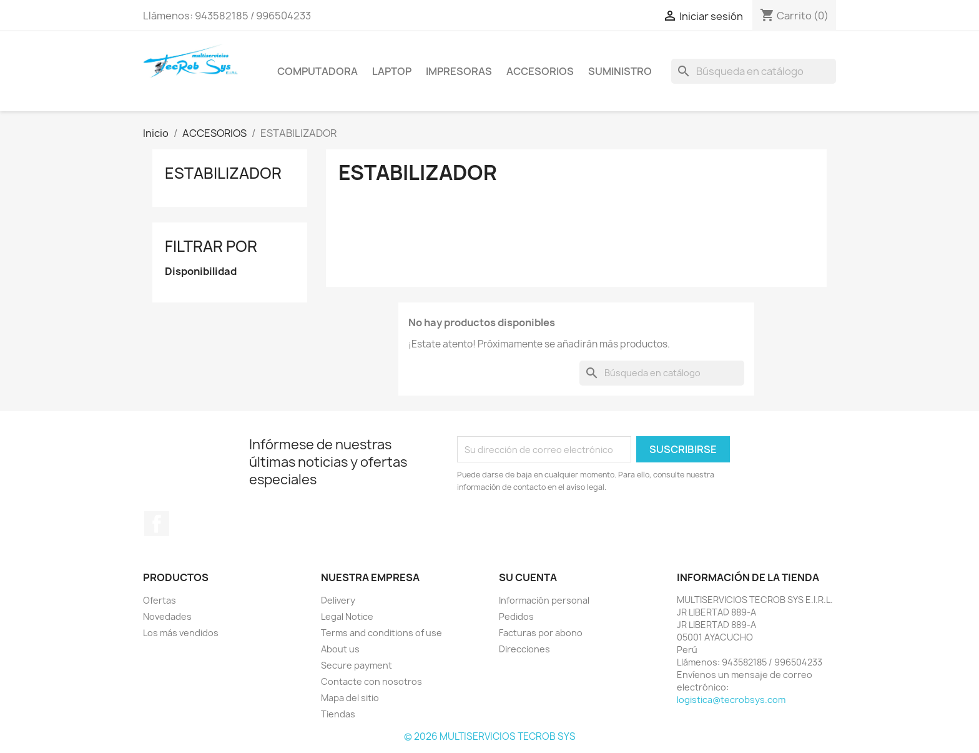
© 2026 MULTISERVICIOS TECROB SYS (490, 736)
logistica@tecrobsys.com (731, 700)
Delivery (338, 600)
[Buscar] (753, 71)
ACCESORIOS (540, 71)
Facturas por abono (541, 633)
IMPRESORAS (459, 71)
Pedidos (516, 616)
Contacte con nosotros (371, 681)
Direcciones (524, 649)
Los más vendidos (181, 633)
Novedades (167, 616)
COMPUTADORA (317, 71)
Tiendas (338, 714)
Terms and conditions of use (381, 633)
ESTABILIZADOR (223, 173)
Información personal (544, 600)
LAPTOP (391, 71)
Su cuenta (528, 577)
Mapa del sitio (350, 698)
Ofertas (159, 600)
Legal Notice (347, 616)
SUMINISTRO (620, 71)
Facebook (156, 523)
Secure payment (356, 665)
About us (340, 649)
